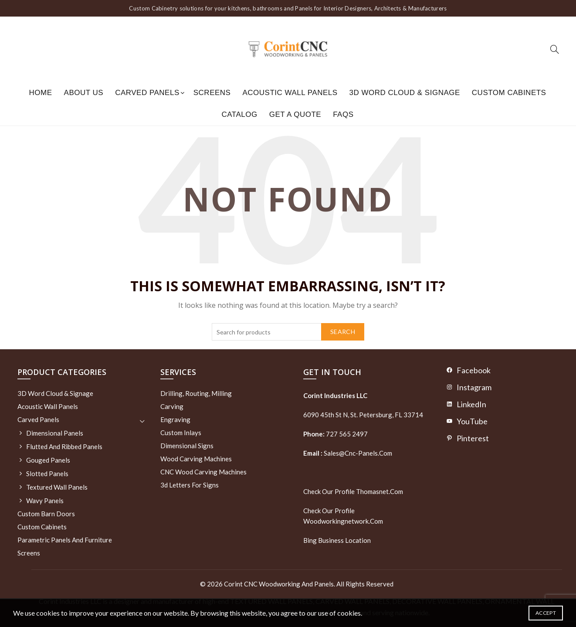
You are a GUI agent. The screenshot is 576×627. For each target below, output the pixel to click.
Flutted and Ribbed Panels (64, 446)
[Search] (555, 49)
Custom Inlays (180, 432)
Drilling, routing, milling (196, 393)
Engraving (175, 419)
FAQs (343, 114)
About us (84, 93)
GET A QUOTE (295, 114)
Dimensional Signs (186, 446)
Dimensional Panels (54, 433)
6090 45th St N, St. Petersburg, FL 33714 (363, 415)
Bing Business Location (337, 540)
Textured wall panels (57, 487)
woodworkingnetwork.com (343, 521)
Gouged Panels (48, 460)
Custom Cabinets (509, 93)
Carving (171, 406)
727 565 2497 (346, 434)
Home (40, 93)
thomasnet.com (379, 491)
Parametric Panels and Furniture (64, 540)
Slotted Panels (47, 473)
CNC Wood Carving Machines (203, 472)
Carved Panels (147, 93)
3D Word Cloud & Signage (404, 93)
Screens (212, 93)
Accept (545, 613)
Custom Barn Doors (46, 514)
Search (342, 331)
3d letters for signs (189, 485)
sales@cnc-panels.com (347, 453)
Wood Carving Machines (196, 459)
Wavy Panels (45, 500)
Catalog (239, 114)
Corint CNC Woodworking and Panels (279, 584)
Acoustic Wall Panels (289, 93)
